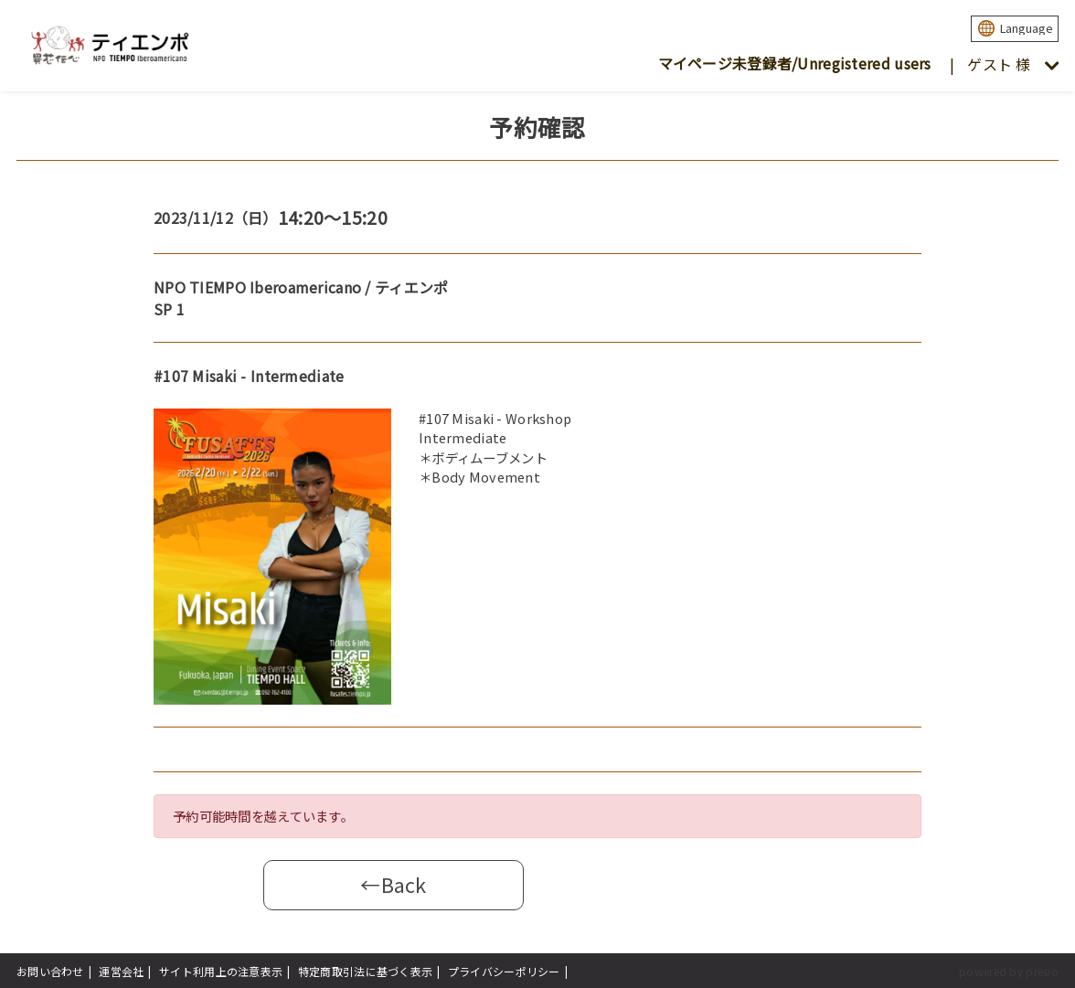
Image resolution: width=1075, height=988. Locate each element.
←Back (393, 884)
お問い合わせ (50, 971)
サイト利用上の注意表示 (220, 971)
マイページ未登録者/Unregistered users (794, 63)
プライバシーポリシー (504, 971)
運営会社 (121, 971)
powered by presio (1009, 971)
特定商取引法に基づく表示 (365, 971)
